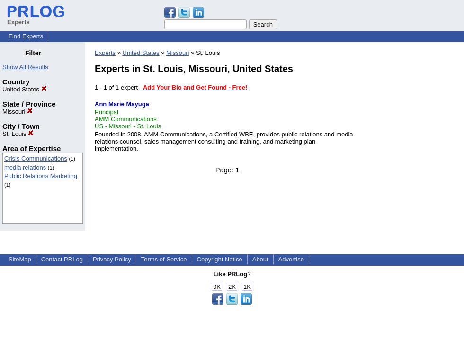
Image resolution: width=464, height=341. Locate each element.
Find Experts (26, 36)
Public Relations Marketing (40, 175)
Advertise (291, 259)
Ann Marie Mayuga (122, 104)
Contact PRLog (62, 259)
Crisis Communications (35, 158)
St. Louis (18, 133)
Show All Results (25, 67)
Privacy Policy (112, 259)
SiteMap (20, 259)
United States (24, 89)
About (260, 259)
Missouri (17, 111)
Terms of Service (164, 259)
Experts (105, 52)
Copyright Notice (219, 259)
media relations (25, 167)
